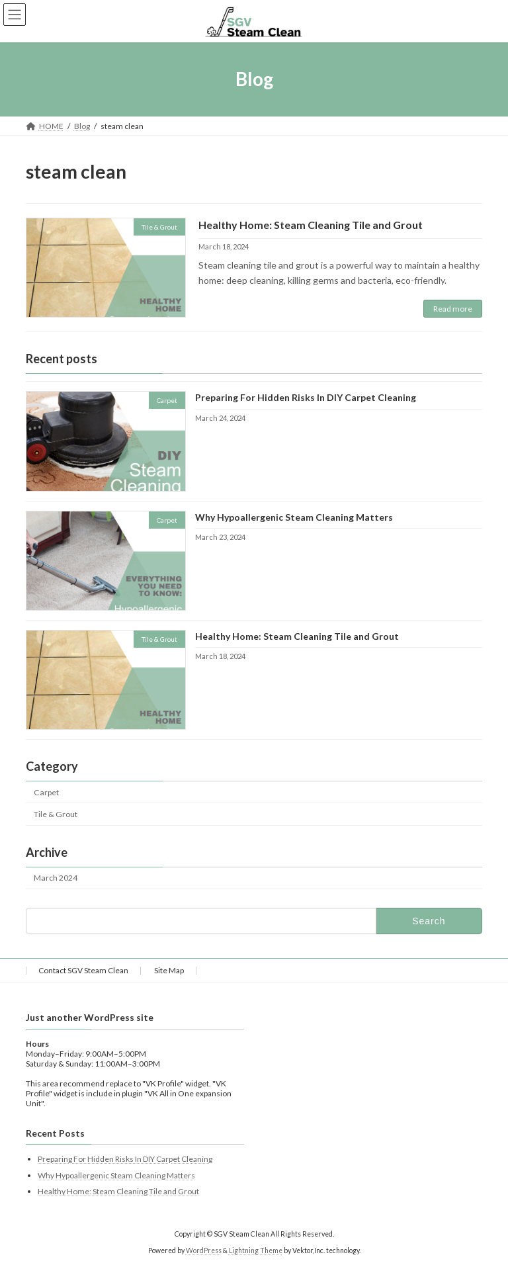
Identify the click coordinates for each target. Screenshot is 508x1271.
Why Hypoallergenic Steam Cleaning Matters (294, 517)
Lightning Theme (255, 1250)
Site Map (169, 970)
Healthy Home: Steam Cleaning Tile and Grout (310, 224)
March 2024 (55, 878)
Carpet (46, 792)
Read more (452, 309)
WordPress (204, 1250)
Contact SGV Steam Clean (83, 970)
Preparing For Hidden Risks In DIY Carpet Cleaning (305, 398)
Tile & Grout (55, 814)
